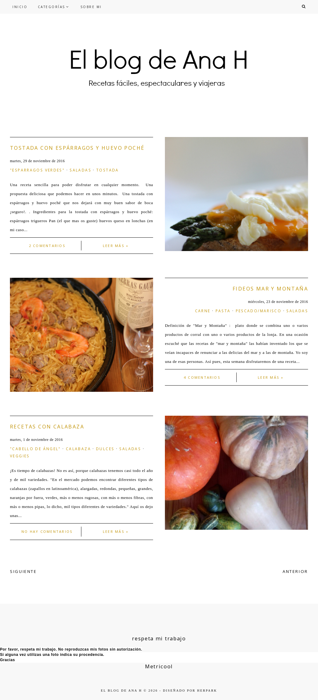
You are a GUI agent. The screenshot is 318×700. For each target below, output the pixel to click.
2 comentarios (47, 245)
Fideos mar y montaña (270, 288)
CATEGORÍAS (51, 7)
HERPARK (207, 690)
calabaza (78, 448)
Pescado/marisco (259, 310)
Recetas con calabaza (47, 426)
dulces (105, 448)
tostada (107, 169)
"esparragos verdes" (37, 169)
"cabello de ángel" (35, 448)
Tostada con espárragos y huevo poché (77, 147)
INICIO (19, 7)
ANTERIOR (295, 571)
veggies (20, 455)
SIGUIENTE (23, 571)
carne (203, 310)
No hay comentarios (47, 531)
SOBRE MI (91, 7)
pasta (223, 310)
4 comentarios (202, 377)
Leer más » (116, 245)
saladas (80, 169)
